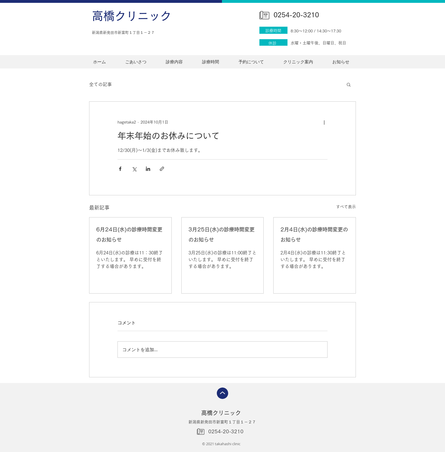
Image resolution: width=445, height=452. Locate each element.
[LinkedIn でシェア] (148, 168)
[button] (348, 84)
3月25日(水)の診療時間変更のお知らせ (221, 234)
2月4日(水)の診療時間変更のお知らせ (314, 234)
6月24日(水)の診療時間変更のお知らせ (129, 234)
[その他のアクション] (324, 122)
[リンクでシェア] (162, 168)
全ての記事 (100, 84)
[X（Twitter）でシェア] (134, 168)
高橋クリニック (131, 16)
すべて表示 (346, 207)
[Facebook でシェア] (120, 168)
